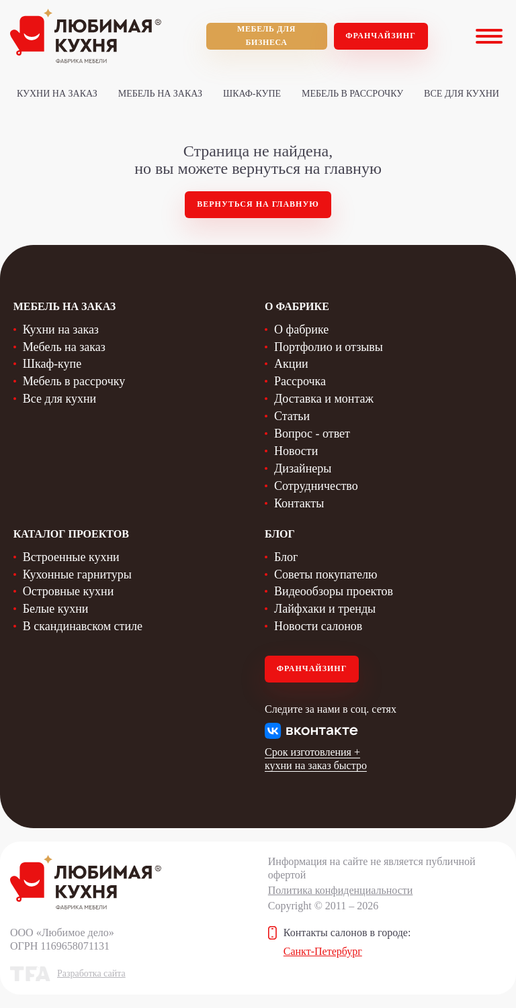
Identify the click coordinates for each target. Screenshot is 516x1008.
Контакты (299, 503)
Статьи (292, 416)
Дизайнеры (302, 468)
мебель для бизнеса (266, 35)
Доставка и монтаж (324, 398)
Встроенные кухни (71, 557)
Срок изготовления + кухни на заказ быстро (316, 758)
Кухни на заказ (57, 94)
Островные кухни (68, 591)
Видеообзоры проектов (333, 591)
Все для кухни (461, 94)
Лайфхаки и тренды (325, 608)
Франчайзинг (380, 35)
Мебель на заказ (160, 94)
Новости (296, 451)
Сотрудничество (316, 486)
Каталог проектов (71, 534)
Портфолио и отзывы (328, 347)
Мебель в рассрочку (352, 94)
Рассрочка (300, 381)
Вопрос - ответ (312, 433)
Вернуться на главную (258, 204)
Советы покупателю (325, 574)
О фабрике (301, 329)
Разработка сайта (91, 973)
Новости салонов (318, 626)
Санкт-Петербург (323, 951)
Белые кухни (56, 608)
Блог (286, 557)
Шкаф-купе (252, 94)
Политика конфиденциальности (340, 890)
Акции (291, 363)
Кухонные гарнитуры (77, 574)
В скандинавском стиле (82, 626)
